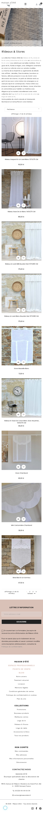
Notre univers (21, 676)
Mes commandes (21, 751)
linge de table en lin (8, 97)
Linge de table (21, 728)
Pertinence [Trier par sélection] (23, 109)
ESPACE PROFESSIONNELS (21, 665)
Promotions (21, 709)
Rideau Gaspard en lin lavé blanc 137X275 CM (21, 159)
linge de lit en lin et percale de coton (24, 94)
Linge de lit (21, 721)
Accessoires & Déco (21, 732)
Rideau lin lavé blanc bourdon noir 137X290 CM (21, 316)
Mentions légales (21, 688)
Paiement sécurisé (21, 680)
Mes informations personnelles (21, 759)
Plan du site (21, 699)
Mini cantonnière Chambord (21, 525)
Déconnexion (21, 762)
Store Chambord (21, 473)
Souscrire (21, 622)
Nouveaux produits (21, 713)
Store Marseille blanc (21, 368)
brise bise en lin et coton (19, 60)
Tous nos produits (21, 735)
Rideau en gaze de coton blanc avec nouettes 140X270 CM (21, 421)
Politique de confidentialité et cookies (21, 695)
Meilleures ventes (21, 717)
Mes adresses (21, 755)
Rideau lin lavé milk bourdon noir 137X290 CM (21, 264)
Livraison (21, 684)
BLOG (21, 673)
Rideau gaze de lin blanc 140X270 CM (21, 212)
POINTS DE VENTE (22, 669)
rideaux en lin (27, 58)
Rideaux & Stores (21, 724)
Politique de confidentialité (12, 647)
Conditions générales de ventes (21, 691)
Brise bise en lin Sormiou (21, 578)
